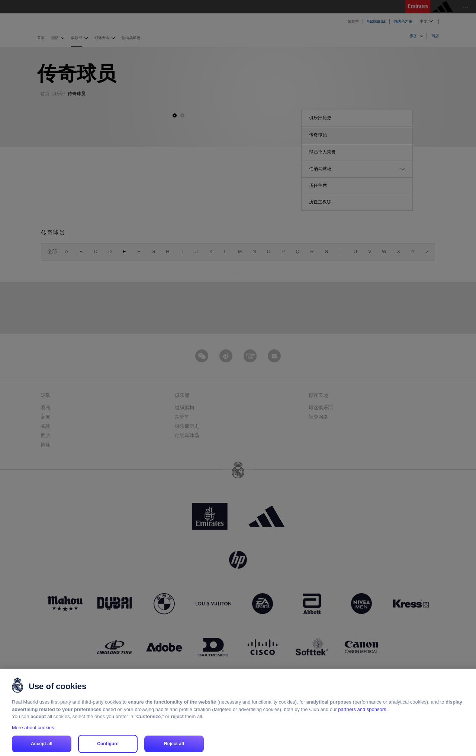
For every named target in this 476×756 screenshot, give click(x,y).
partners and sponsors (362, 719)
